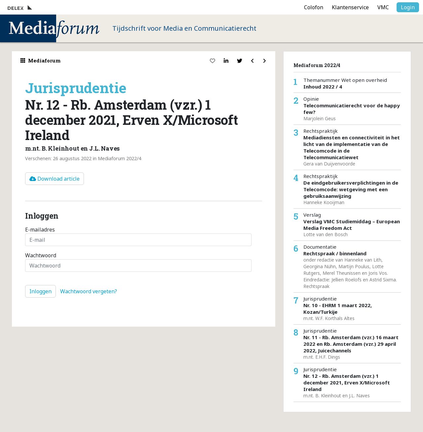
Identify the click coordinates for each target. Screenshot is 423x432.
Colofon (313, 7)
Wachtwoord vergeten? (88, 291)
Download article (54, 178)
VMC (383, 7)
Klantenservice (350, 7)
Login (408, 7)
